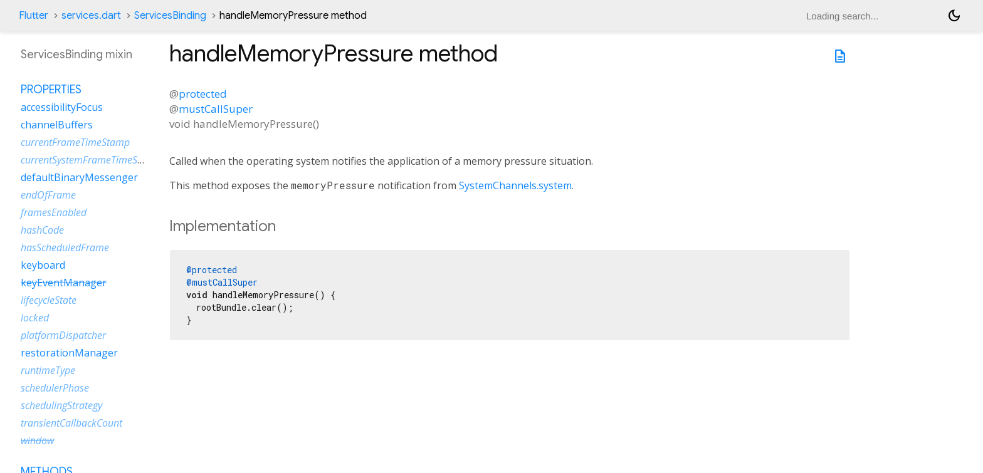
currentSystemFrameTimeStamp (90, 160)
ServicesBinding (170, 15)
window (37, 440)
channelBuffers (57, 125)
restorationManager (69, 353)
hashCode (42, 230)
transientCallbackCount (71, 423)
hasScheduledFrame (65, 247)
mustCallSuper (216, 108)
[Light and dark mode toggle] (954, 16)
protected (203, 93)
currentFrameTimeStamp (75, 142)
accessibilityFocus (62, 107)
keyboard (43, 265)
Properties (51, 89)
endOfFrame (48, 195)
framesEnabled (54, 212)
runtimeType (48, 370)
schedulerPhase (55, 388)
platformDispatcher (63, 335)
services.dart (91, 15)
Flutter (33, 15)
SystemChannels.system (515, 185)
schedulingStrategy (61, 405)
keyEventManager (64, 282)
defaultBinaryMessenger (79, 177)
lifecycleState (48, 300)
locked (35, 318)
